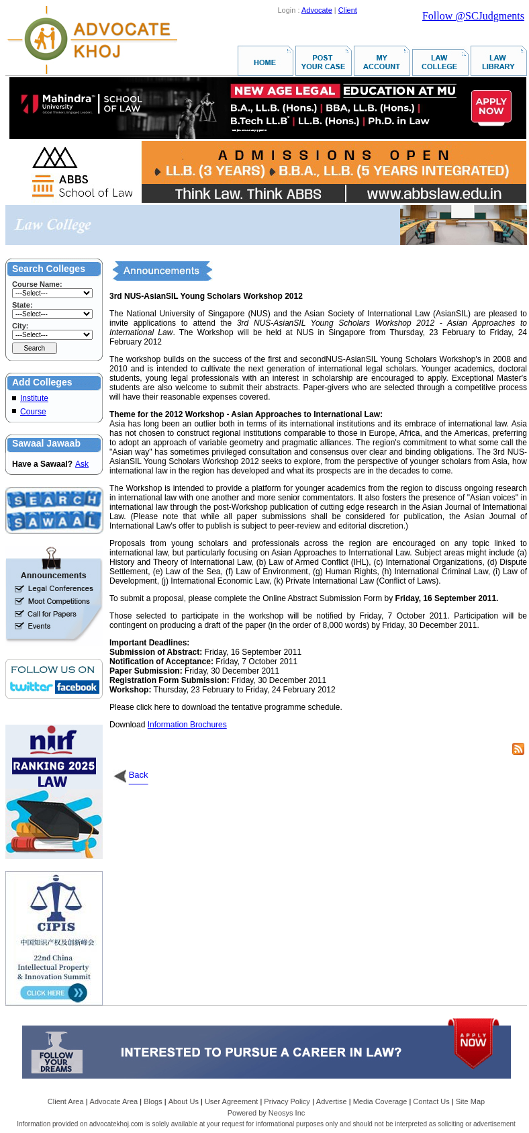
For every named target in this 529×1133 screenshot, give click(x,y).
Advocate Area (114, 1101)
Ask (82, 464)
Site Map (470, 1101)
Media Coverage (380, 1101)
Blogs (153, 1101)
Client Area (66, 1101)
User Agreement (231, 1101)
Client (347, 10)
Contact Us (431, 1101)
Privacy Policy (286, 1101)
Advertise (331, 1101)
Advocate (316, 10)
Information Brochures (187, 724)
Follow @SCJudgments (473, 15)
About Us (184, 1101)
